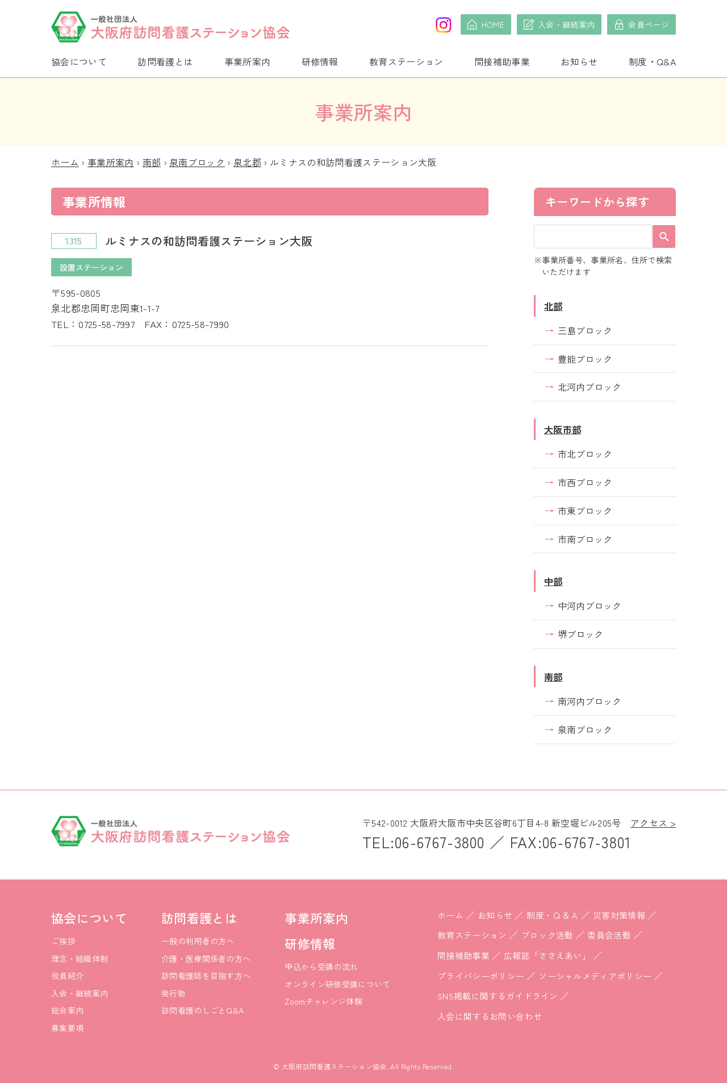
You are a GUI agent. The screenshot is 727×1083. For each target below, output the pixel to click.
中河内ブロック (589, 605)
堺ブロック (580, 634)
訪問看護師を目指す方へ (206, 975)
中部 (553, 581)
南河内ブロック (589, 701)
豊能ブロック (585, 359)
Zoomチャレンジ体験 (323, 1001)
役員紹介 (67, 975)
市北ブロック (585, 453)
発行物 (173, 993)
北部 (553, 306)
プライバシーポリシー (480, 976)
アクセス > (653, 822)
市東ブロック (585, 510)
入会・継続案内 (79, 993)
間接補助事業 (502, 61)
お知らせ (579, 61)
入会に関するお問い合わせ (489, 1016)
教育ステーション (406, 61)
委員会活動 (609, 935)
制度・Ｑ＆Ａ (553, 915)
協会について (79, 61)
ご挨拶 (63, 941)
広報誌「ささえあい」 (547, 955)
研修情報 (320, 61)
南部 (152, 162)
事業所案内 (247, 61)
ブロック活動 (547, 935)
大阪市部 (562, 429)
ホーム (65, 162)
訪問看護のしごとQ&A (202, 1010)
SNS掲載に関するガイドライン (497, 996)
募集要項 (67, 1028)
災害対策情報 (619, 915)
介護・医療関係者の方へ (206, 958)
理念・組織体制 (79, 958)
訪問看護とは (165, 61)
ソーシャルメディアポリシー (594, 976)
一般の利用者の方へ (198, 941)
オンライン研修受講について (337, 984)
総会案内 (67, 1010)
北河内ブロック (589, 386)
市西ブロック (585, 482)
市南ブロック (585, 539)
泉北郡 (247, 162)
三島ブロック (585, 330)
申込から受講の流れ (321, 966)
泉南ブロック (197, 162)
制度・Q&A (652, 61)
